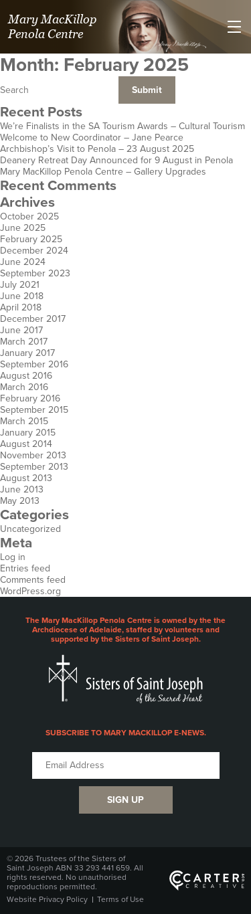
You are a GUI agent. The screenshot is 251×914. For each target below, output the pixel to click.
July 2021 (19, 284)
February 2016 (30, 398)
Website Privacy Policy (47, 899)
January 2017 (27, 353)
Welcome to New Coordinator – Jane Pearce (91, 137)
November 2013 (33, 455)
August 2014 (26, 444)
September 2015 (34, 410)
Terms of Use (120, 899)
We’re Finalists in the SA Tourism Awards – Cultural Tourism (122, 126)
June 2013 (22, 489)
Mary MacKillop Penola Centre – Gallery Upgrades (103, 171)
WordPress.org (30, 591)
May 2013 (19, 501)
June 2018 (22, 296)
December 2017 (33, 319)
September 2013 (34, 466)
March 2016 (24, 387)
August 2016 (26, 375)
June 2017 (21, 330)
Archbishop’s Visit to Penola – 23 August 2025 (97, 149)
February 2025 (31, 239)
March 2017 (24, 341)
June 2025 (23, 228)
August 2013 (26, 478)
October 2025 (29, 216)
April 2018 (20, 307)
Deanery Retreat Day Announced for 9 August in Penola (116, 160)
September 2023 (35, 273)
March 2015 (24, 421)
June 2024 (23, 262)
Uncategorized (30, 529)
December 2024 (34, 250)
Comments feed (33, 579)
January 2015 (28, 432)
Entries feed (25, 568)
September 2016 (34, 364)
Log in (12, 557)
